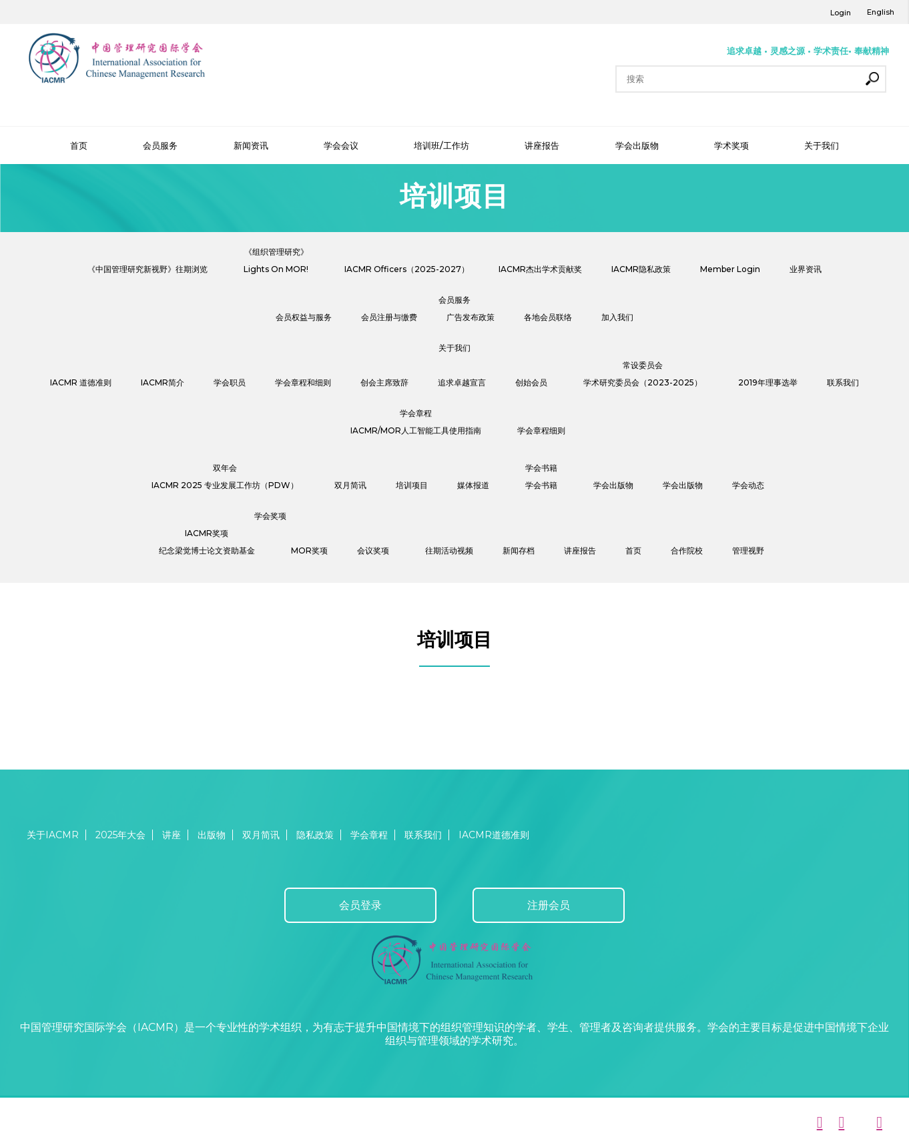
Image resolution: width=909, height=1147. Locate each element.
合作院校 (687, 550)
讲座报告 (542, 145)
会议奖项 (373, 550)
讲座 (171, 835)
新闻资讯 (251, 145)
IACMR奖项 (206, 533)
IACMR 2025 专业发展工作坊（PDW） (225, 485)
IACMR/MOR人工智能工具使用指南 (415, 430)
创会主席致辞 (384, 382)
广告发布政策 (470, 317)
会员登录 (360, 905)
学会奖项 (270, 516)
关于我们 (821, 145)
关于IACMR (53, 835)
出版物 (212, 835)
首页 (78, 145)
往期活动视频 (449, 550)
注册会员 (548, 905)
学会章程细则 (541, 430)
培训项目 (412, 485)
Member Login (730, 269)
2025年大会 (120, 835)
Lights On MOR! (276, 269)
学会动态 (748, 485)
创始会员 (531, 382)
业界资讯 (806, 269)
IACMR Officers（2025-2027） (406, 269)
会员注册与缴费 (389, 317)
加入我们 (617, 317)
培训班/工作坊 (441, 145)
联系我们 (843, 382)
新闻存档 (519, 550)
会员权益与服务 (304, 317)
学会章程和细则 (303, 382)
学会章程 (416, 413)
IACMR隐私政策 (641, 269)
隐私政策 (315, 835)
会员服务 (160, 145)
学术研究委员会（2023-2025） (642, 382)
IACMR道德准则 (494, 835)
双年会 (225, 468)
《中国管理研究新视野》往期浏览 (147, 269)
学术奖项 (731, 145)
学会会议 (341, 145)
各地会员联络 (548, 317)
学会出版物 (637, 145)
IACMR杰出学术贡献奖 (540, 269)
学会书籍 (541, 468)
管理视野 (748, 550)
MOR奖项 (309, 550)
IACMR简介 (162, 382)
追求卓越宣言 (462, 382)
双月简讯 (350, 485)
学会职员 (230, 382)
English (880, 12)
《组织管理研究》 (276, 252)
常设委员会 (643, 365)
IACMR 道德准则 (80, 382)
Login (840, 12)
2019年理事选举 (768, 382)
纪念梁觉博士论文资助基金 (207, 550)
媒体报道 (473, 485)
